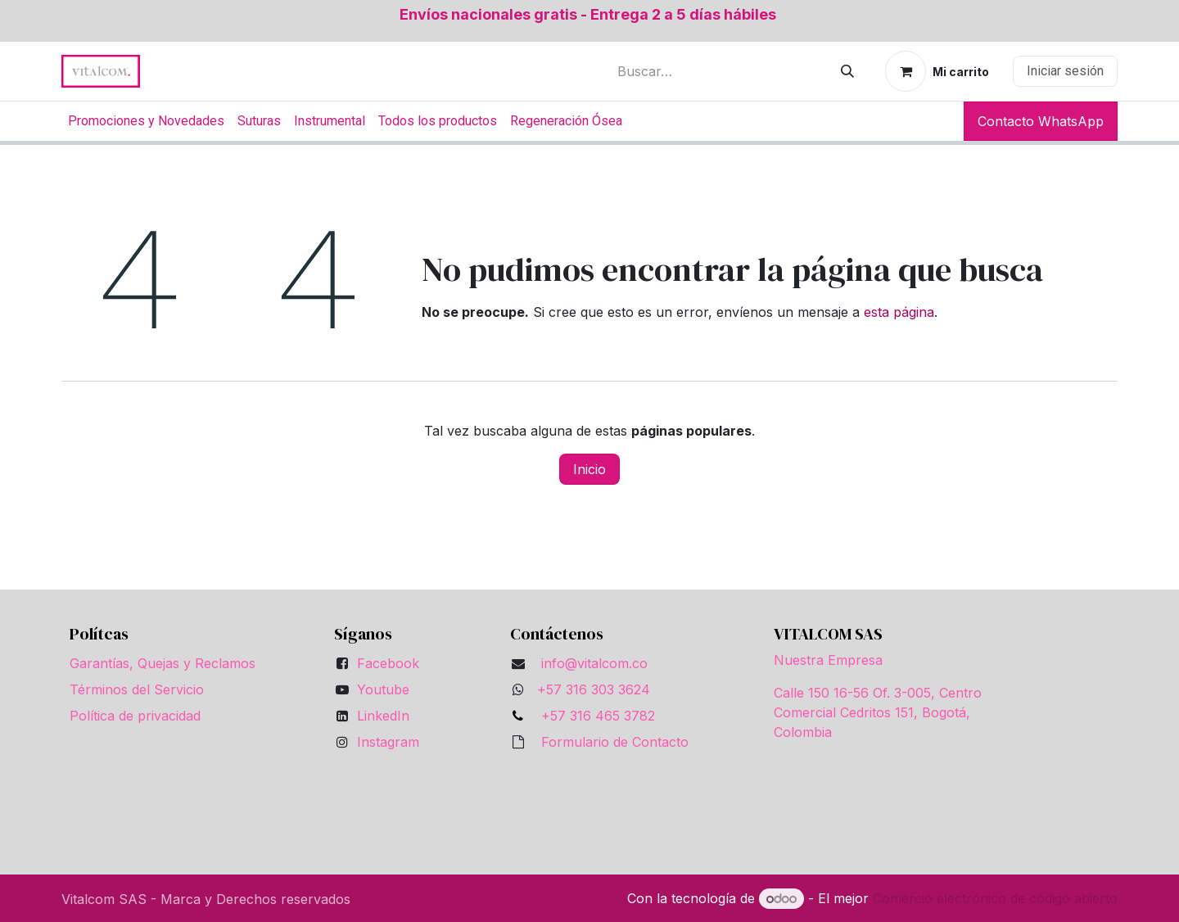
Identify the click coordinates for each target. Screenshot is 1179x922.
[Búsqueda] (847, 71)
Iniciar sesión (1065, 71)
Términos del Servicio (137, 689)
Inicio (589, 469)
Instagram (388, 742)
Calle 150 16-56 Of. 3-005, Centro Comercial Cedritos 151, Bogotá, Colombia (878, 712)
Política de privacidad (135, 715)
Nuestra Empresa (828, 660)
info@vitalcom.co (594, 663)
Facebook (388, 663)
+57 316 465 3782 (594, 715)
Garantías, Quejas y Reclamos (162, 663)
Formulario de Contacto (615, 742)
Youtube (383, 689)
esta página (899, 312)
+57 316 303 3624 (593, 689)
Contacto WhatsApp (1041, 121)
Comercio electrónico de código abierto (995, 898)
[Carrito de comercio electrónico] (937, 71)
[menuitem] (146, 121)
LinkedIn (383, 715)
